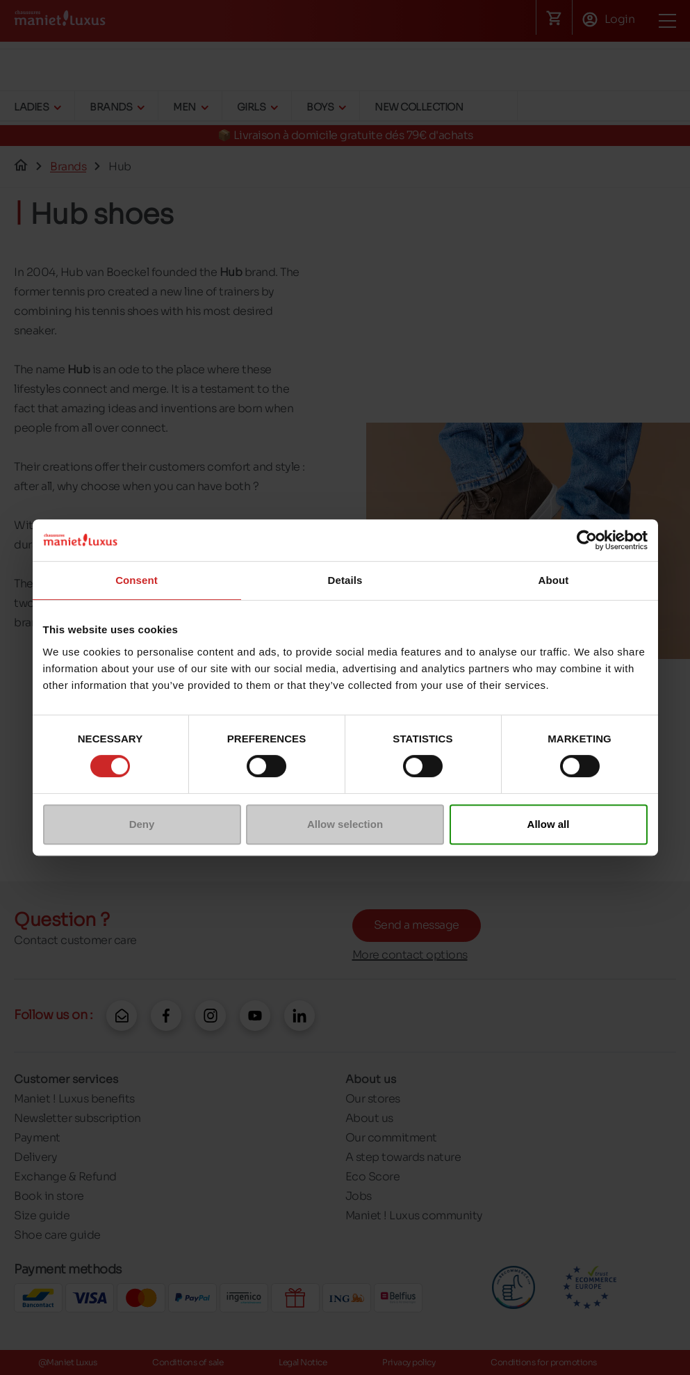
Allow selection (345, 824)
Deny (142, 824)
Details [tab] (345, 580)
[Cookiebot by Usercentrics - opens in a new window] (587, 540)
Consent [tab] (136, 580)
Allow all (548, 824)
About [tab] (554, 580)
